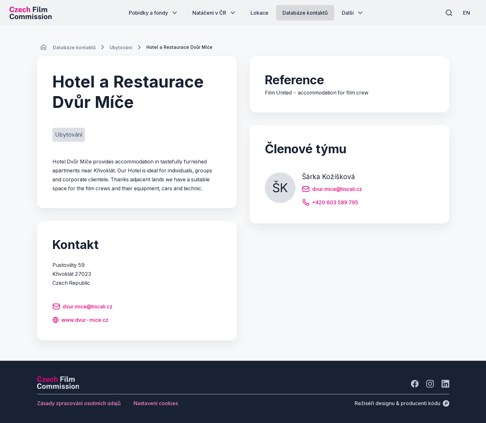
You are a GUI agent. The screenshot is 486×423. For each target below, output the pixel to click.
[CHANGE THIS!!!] (43, 47)
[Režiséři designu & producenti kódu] (402, 403)
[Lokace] (74, 47)
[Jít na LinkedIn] (445, 383)
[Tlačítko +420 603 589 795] (330, 203)
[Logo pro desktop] (31, 12)
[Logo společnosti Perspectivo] (58, 387)
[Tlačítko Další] (353, 12)
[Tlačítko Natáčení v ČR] (214, 12)
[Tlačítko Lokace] (259, 12)
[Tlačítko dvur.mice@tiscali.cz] (82, 307)
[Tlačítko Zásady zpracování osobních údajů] (79, 403)
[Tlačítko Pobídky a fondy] (153, 12)
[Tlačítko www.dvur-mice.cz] (80, 320)
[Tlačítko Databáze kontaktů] (305, 12)
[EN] (466, 12)
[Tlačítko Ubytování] (68, 134)
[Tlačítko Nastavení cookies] (156, 403)
